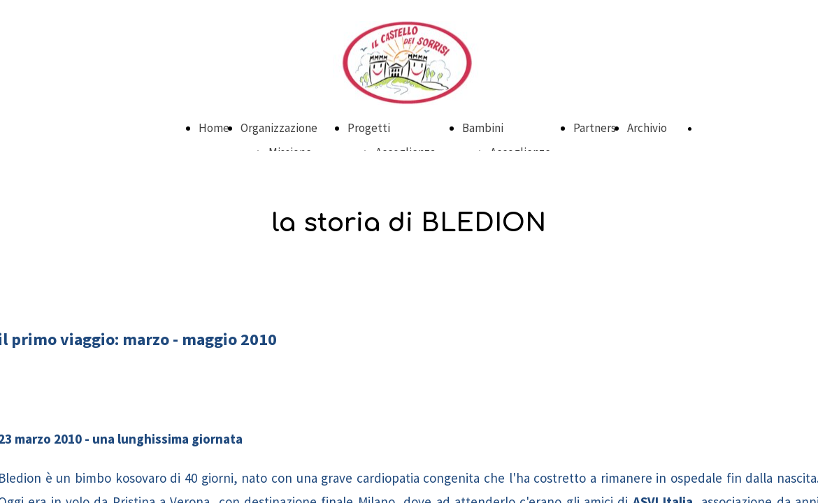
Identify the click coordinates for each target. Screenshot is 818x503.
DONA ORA (721, 128)
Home (214, 128)
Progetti (368, 128)
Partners (594, 128)
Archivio (647, 128)
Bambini (482, 128)
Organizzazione (279, 128)
